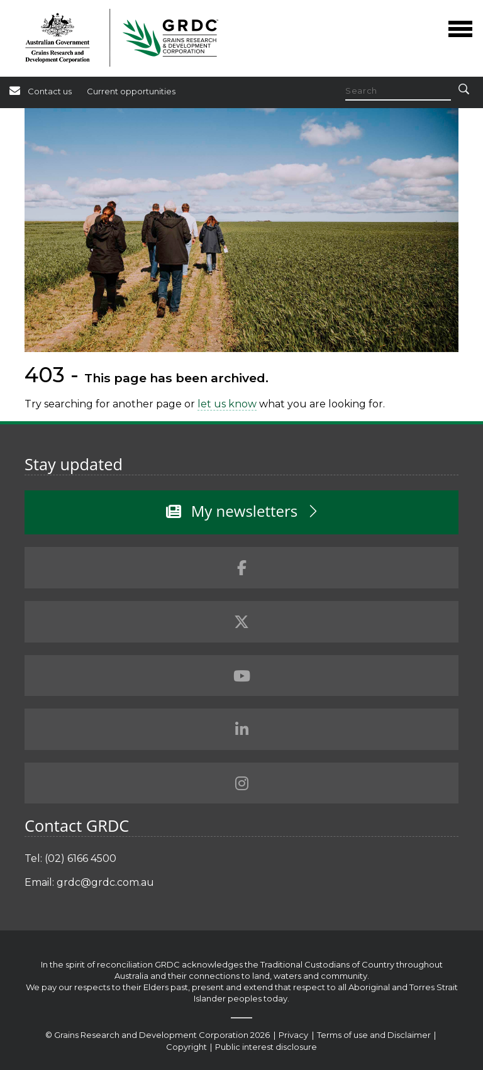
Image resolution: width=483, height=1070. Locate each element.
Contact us (50, 91)
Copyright (187, 1047)
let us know (227, 404)
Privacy (294, 1035)
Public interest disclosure (266, 1047)
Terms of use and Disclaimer (374, 1035)
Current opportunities (131, 91)
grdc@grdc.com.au (105, 882)
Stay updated (74, 464)
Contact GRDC (77, 825)
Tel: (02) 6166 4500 (70, 858)
